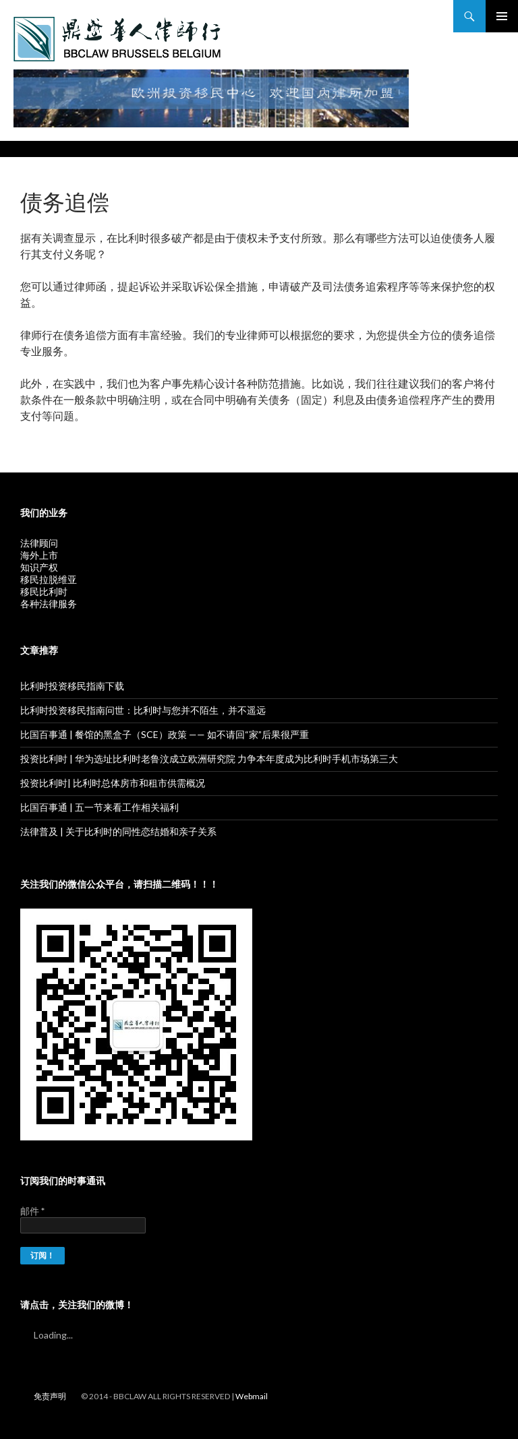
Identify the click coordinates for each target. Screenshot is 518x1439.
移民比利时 (43, 591)
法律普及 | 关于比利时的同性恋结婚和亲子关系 (118, 831)
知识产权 (39, 567)
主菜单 (502, 16)
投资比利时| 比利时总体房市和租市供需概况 (112, 783)
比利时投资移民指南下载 (72, 686)
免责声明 (50, 1396)
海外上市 (39, 555)
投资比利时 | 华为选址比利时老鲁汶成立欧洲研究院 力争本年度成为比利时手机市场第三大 (209, 758)
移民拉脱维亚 (48, 579)
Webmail (251, 1396)
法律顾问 (39, 543)
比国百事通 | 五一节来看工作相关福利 (99, 807)
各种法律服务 (48, 603)
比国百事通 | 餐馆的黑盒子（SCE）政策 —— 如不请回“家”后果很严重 (164, 734)
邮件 (32, 1211)
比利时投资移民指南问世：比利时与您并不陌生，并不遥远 (143, 710)
